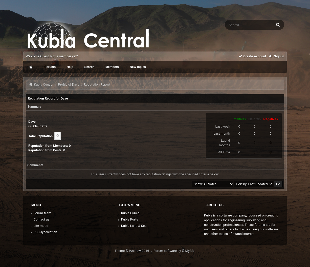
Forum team (40, 213)
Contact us (39, 219)
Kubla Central (43, 84)
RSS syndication (43, 232)
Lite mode (39, 226)
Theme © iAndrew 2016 (134, 251)
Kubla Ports (127, 219)
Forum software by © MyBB (174, 251)
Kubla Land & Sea (132, 226)
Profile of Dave (68, 84)
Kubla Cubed (128, 213)
